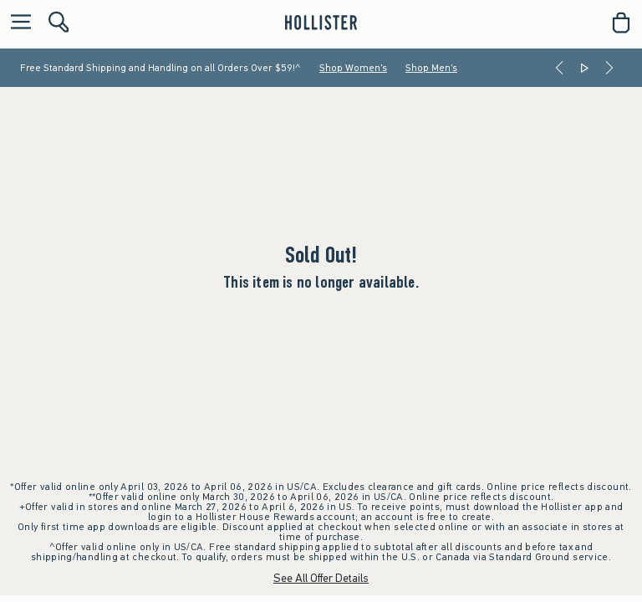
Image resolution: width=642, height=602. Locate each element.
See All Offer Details (321, 578)
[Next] (609, 67)
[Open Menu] (16, 23)
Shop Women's (353, 67)
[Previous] (559, 67)
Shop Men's (431, 67)
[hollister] (320, 22)
